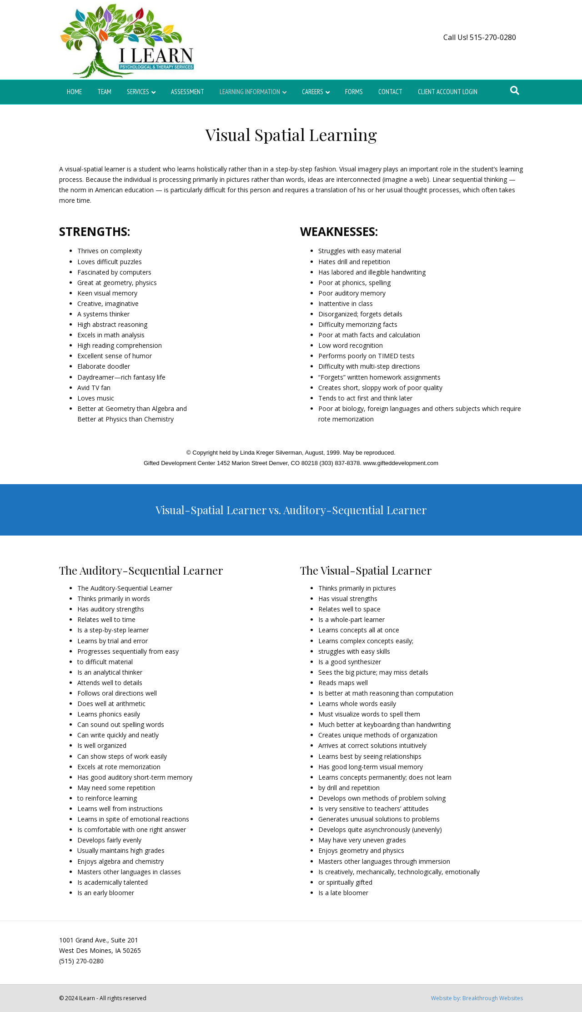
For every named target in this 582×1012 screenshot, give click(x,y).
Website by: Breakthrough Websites (477, 998)
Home (74, 91)
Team (104, 91)
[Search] (515, 90)
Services (138, 91)
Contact (390, 91)
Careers (312, 91)
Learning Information (250, 91)
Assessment (187, 91)
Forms (354, 91)
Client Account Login (447, 91)
